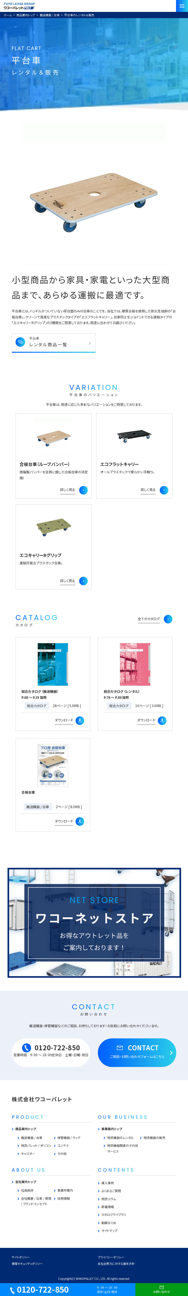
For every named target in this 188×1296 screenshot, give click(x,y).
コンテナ (63, 1145)
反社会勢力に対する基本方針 (116, 1263)
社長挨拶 (27, 1190)
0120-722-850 (39, 1289)
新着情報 (107, 1206)
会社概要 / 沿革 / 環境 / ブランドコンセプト (36, 1201)
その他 (61, 1153)
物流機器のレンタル (120, 1137)
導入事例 (107, 1183)
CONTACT (137, 1051)
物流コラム (108, 1199)
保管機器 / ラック (68, 1137)
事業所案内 (65, 1190)
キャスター (28, 1153)
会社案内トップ (25, 1181)
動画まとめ (108, 1222)
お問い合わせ (161, 1289)
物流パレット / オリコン (36, 1145)
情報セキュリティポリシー (27, 1263)
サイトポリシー (21, 1257)
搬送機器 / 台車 (31, 1137)
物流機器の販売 (154, 1137)
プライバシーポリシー (111, 1257)
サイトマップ (109, 1230)
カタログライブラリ (113, 1214)
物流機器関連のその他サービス (122, 1148)
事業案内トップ (111, 1129)
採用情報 (63, 1198)
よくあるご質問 (111, 1191)
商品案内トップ (25, 1129)
